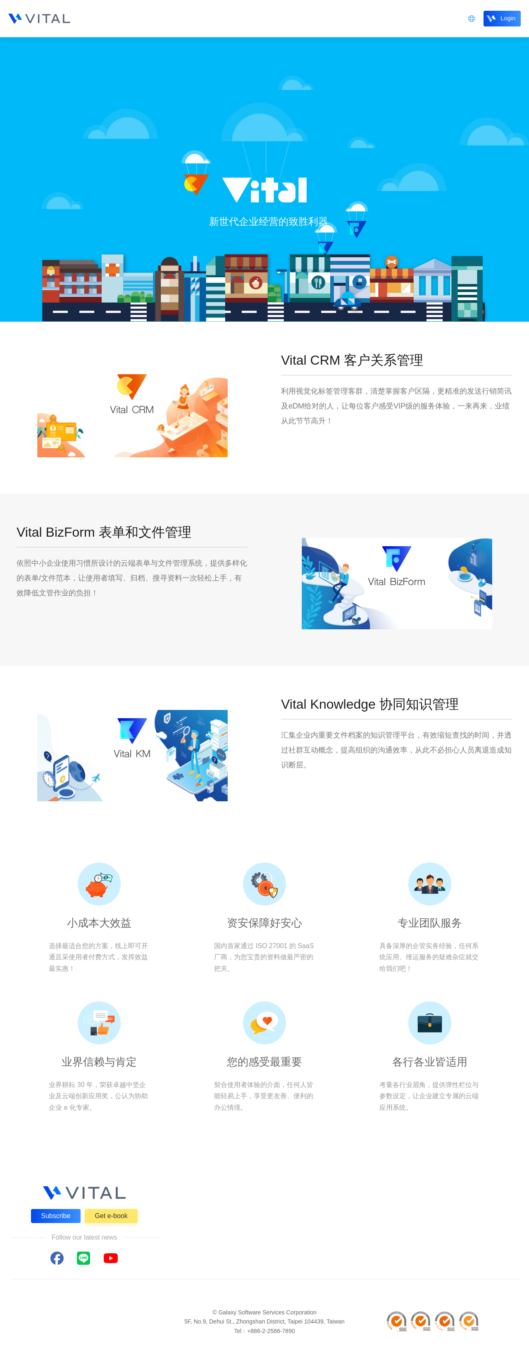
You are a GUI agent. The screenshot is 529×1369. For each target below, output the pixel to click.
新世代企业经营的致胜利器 (268, 221)
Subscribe (55, 1215)
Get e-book (111, 1215)
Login (506, 18)
